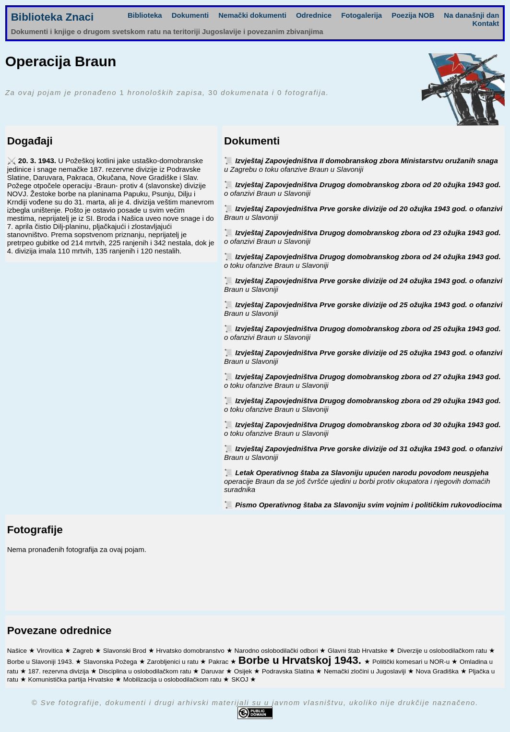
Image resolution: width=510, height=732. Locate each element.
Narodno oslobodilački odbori (277, 650)
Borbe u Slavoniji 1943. (41, 661)
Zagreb (83, 650)
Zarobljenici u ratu (173, 661)
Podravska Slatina (289, 671)
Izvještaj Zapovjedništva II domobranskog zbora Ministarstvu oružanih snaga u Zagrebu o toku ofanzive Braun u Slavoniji (361, 164)
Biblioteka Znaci (52, 17)
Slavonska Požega (111, 661)
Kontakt (486, 23)
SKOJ (240, 679)
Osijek (244, 671)
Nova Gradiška (438, 671)
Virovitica (50, 650)
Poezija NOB (412, 15)
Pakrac (219, 661)
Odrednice (314, 15)
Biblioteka (145, 15)
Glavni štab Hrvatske (358, 650)
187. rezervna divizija (59, 671)
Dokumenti (190, 15)
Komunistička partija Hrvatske (71, 679)
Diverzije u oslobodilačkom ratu (443, 650)
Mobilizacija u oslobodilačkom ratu (173, 679)
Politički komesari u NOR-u (411, 661)
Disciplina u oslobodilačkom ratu (146, 671)
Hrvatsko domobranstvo (191, 650)
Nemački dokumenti (252, 15)
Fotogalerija (361, 15)
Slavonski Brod (125, 650)
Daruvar (213, 671)
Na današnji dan (471, 15)
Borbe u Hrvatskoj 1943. (301, 660)
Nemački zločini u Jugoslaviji (366, 671)
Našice (18, 650)
